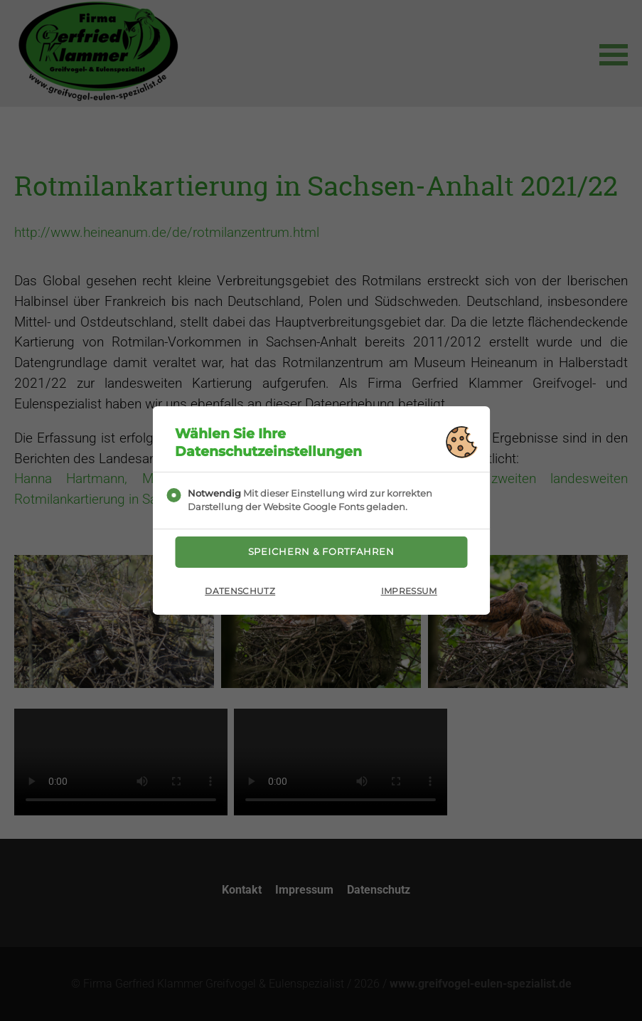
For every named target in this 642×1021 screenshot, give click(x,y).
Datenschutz (240, 594)
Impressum (409, 594)
